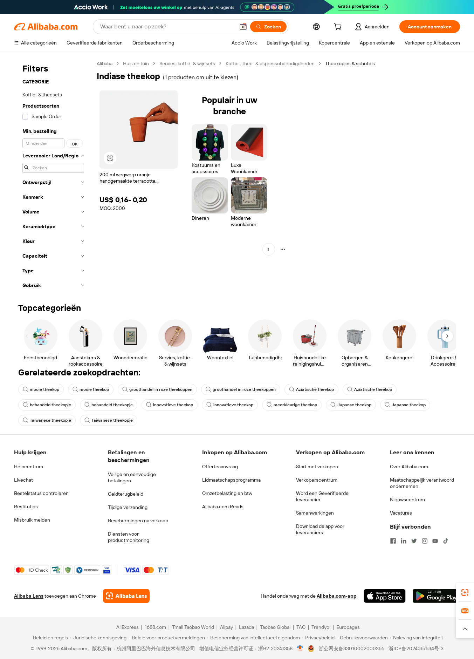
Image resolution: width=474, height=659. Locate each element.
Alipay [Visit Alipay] (226, 627)
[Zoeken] (268, 26)
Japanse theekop (350, 405)
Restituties (26, 506)
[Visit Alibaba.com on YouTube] (435, 541)
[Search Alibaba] (166, 26)
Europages (348, 627)
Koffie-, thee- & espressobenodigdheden (270, 63)
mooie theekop (41, 389)
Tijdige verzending (127, 507)
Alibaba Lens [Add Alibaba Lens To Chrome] (28, 596)
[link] (465, 592)
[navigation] (53, 176)
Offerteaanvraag (220, 466)
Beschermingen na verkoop (138, 520)
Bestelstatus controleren (41, 493)
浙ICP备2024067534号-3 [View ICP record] (416, 648)
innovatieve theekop (169, 405)
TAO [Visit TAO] (300, 627)
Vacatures (401, 513)
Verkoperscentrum (316, 480)
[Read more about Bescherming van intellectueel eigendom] (253, 637)
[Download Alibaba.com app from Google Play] (436, 596)
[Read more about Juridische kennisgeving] (98, 637)
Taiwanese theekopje (47, 420)
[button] (243, 26)
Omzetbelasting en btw (227, 493)
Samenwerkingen (315, 513)
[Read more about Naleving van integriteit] (416, 637)
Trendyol (320, 627)
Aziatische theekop (311, 389)
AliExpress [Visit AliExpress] (127, 627)
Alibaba (104, 63)
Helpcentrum (28, 466)
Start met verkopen (317, 466)
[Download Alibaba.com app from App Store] (385, 596)
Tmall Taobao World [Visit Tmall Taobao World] (193, 627)
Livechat (23, 480)
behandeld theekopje (47, 405)
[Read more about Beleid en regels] (49, 637)
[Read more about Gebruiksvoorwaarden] (362, 637)
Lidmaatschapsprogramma (231, 480)
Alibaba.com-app (337, 596)
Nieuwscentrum (407, 499)
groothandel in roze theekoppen (157, 389)
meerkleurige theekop (292, 405)
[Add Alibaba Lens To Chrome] (126, 596)
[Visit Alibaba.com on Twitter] (414, 541)
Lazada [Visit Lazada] (246, 627)
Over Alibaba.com (409, 466)
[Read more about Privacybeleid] (318, 637)
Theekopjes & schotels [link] (350, 63)
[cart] (339, 27)
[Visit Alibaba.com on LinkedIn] (403, 541)
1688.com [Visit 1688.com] (155, 627)
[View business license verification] (300, 648)
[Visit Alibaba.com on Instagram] (424, 541)
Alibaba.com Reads (222, 506)
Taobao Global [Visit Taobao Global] (275, 627)
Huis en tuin (136, 63)
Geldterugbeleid (125, 494)
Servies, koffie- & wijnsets (187, 63)
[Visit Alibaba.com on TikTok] (445, 541)
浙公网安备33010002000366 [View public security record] (351, 648)
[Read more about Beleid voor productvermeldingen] (167, 637)
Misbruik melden (32, 520)
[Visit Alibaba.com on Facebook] (393, 541)
